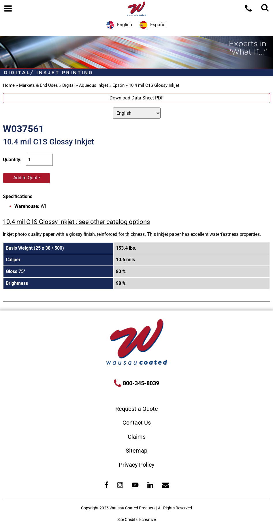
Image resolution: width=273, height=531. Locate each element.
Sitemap (136, 450)
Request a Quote (136, 408)
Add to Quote (26, 177)
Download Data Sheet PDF (137, 98)
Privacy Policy (136, 464)
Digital (68, 85)
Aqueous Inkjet (93, 85)
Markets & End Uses (38, 85)
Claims (137, 436)
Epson (118, 85)
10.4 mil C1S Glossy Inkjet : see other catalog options (76, 221)
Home (9, 85)
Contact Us (137, 422)
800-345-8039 (140, 383)
